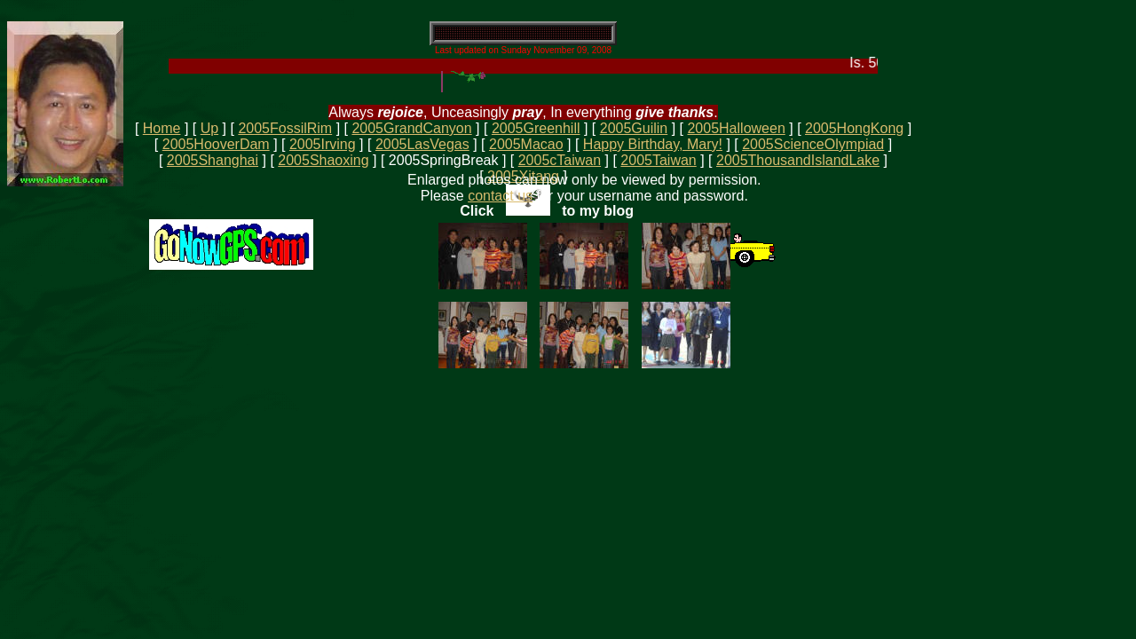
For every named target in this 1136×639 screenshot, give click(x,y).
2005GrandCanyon (411, 128)
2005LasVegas (422, 144)
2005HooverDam (216, 144)
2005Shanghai (212, 160)
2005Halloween (736, 128)
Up (209, 128)
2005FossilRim (285, 128)
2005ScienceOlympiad (813, 144)
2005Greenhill (536, 128)
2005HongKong (854, 128)
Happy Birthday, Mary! (652, 144)
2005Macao (526, 144)
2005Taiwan (658, 160)
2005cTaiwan (559, 160)
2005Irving (322, 144)
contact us (500, 195)
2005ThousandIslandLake (798, 160)
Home (162, 128)
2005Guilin (634, 128)
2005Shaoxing (323, 160)
